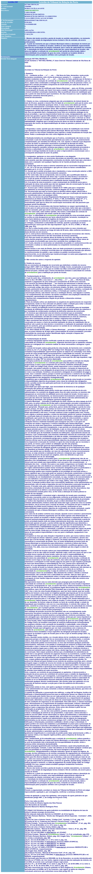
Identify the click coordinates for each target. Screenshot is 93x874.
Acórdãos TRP (13, 2)
